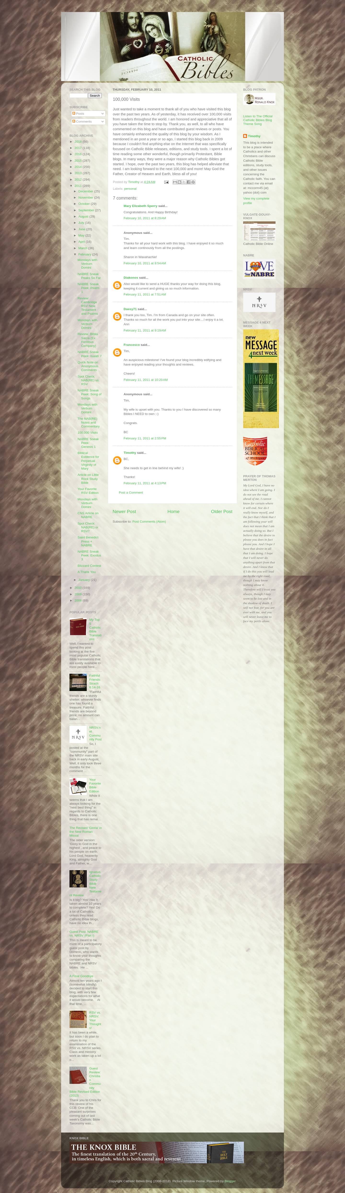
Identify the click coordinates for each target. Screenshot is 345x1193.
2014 (79, 167)
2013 (79, 173)
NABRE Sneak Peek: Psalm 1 (88, 288)
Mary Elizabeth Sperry (140, 206)
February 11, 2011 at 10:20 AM (146, 380)
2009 (79, 594)
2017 (79, 148)
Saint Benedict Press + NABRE (88, 541)
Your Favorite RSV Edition (88, 491)
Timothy (130, 453)
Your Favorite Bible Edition (95, 785)
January (84, 580)
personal (130, 188)
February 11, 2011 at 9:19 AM (145, 330)
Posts (78, 113)
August (83, 216)
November (86, 197)
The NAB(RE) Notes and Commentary (89, 422)
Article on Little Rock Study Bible (88, 478)
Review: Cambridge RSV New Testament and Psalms (88, 306)
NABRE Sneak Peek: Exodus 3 (89, 555)
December (86, 191)
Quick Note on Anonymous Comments (88, 366)
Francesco (132, 345)
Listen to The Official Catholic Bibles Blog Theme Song (258, 120)
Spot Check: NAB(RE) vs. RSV (89, 380)
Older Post (221, 511)
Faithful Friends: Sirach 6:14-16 (95, 681)
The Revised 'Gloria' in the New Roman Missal (85, 831)
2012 (79, 179)
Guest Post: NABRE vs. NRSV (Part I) (83, 933)
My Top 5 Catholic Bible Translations (95, 629)
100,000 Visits (88, 432)
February (85, 254)
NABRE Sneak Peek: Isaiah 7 (90, 354)
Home (173, 511)
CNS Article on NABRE (88, 515)
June (82, 229)
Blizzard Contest (89, 565)
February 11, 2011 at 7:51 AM (145, 294)
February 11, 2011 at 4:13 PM (145, 483)
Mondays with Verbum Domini (88, 263)
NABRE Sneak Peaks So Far (89, 276)
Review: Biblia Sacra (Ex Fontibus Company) (88, 340)
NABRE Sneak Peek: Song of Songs (90, 394)
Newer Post (124, 511)
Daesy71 (130, 309)
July (81, 222)
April (82, 241)
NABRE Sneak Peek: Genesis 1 (88, 443)
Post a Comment (131, 492)
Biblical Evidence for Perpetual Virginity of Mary (88, 460)
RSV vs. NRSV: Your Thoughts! (95, 1020)
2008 (79, 600)
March (83, 248)
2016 (79, 154)
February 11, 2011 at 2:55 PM (145, 438)
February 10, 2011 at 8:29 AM (145, 218)
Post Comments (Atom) (149, 521)
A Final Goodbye (81, 976)
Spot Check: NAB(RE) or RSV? (88, 527)
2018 (79, 141)
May (81, 235)
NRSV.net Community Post (95, 733)
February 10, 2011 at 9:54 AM (145, 263)
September (86, 210)
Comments (82, 121)
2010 (79, 588)
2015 (79, 160)
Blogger (230, 1181)
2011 (79, 186)
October (84, 204)
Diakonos (131, 277)
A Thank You (87, 572)
